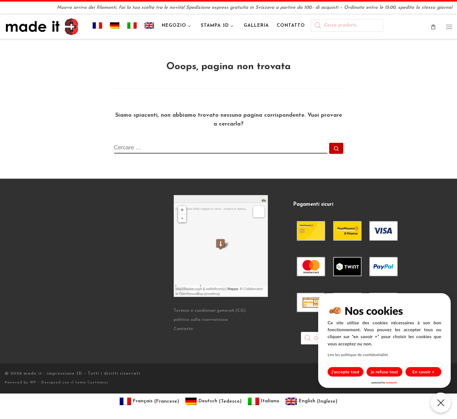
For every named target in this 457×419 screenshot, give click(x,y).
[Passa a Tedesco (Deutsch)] (213, 401)
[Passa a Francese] (97, 26)
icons (219, 289)
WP (33, 382)
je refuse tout (384, 371)
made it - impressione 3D (53, 374)
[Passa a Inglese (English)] (311, 401)
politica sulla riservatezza (201, 320)
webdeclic (391, 382)
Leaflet (209, 289)
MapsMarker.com (189, 289)
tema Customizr (91, 382)
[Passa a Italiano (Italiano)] (263, 401)
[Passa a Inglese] (149, 26)
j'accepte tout (345, 371)
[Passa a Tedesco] (115, 26)
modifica (212, 294)
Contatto (183, 329)
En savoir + (423, 371)
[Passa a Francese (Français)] (149, 401)
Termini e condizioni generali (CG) (210, 311)
